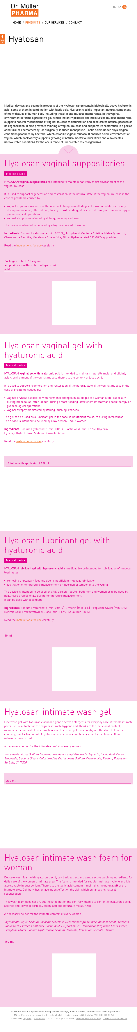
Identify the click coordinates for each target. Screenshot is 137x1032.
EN (124, 6)
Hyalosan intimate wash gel (57, 712)
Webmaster (39, 1018)
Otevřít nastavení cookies (115, 1018)
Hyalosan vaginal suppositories (64, 163)
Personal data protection (88, 1018)
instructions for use (29, 245)
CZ (114, 6)
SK (119, 6)
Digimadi (27, 1018)
